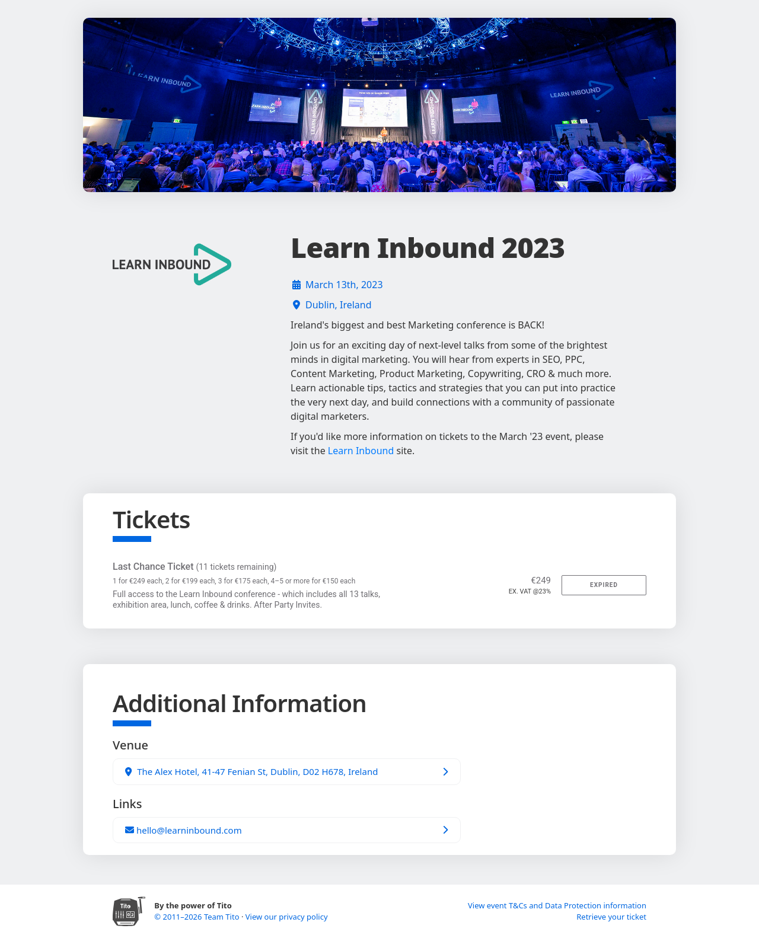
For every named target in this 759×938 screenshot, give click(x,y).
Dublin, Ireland (338, 304)
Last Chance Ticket (194, 566)
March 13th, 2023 (344, 284)
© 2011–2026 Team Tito (197, 916)
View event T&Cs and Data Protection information (557, 905)
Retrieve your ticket (611, 916)
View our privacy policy (286, 916)
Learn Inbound (361, 450)
